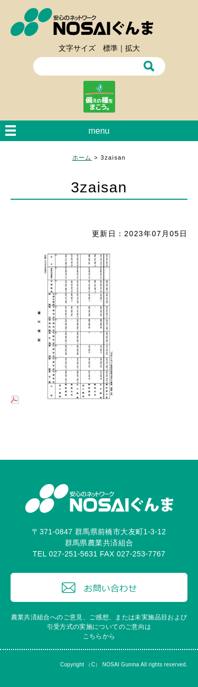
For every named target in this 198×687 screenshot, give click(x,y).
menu (98, 130)
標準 (110, 48)
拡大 (132, 48)
